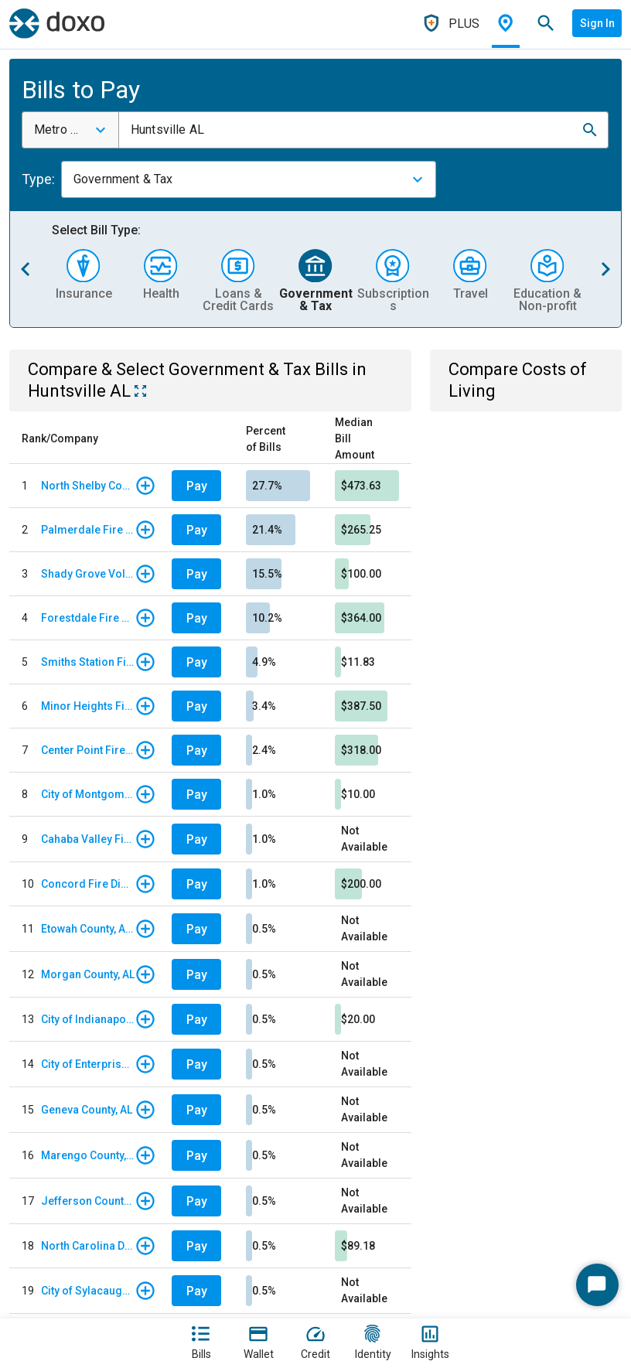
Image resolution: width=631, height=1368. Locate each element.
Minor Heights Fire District (88, 706)
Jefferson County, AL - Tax (88, 1201)
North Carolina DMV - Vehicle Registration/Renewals (88, 1246)
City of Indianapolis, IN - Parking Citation (88, 1019)
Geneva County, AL (86, 1110)
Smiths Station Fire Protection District (88, 662)
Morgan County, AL (88, 974)
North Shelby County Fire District (88, 485)
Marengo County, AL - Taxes (88, 1155)
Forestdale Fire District (88, 618)
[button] (590, 130)
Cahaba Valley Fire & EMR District (88, 839)
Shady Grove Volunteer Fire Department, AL (88, 574)
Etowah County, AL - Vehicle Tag (88, 929)
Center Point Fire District (88, 750)
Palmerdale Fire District (88, 530)
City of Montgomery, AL (88, 794)
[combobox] (70, 129)
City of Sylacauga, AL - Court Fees (88, 1290)
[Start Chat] (597, 1285)
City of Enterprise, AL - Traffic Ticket (88, 1064)
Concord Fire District (88, 884)
